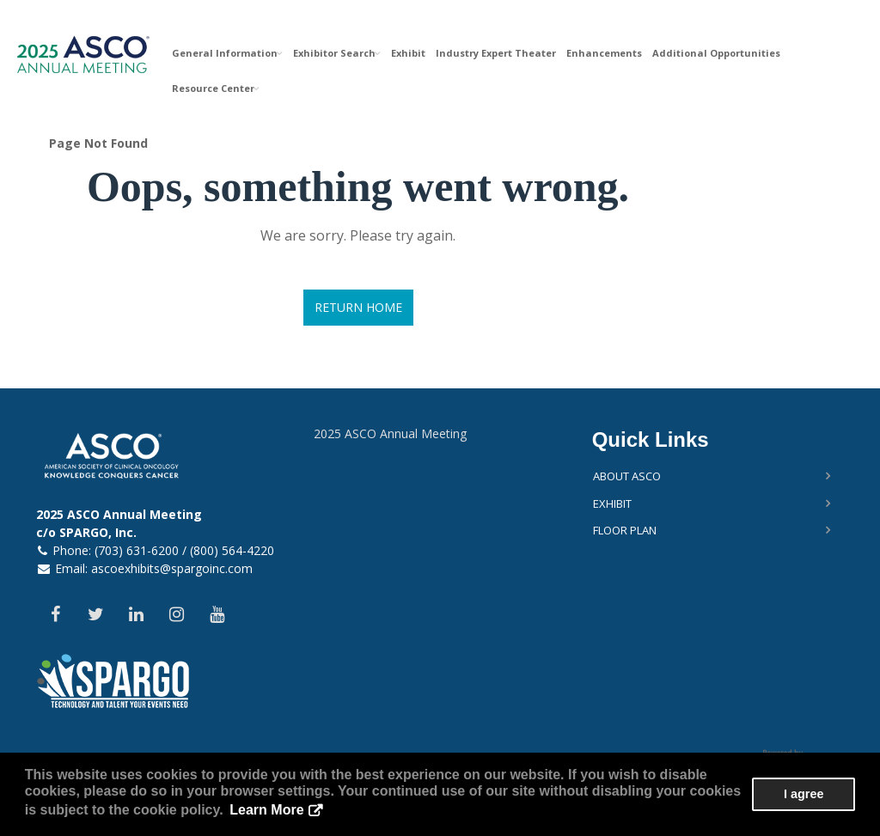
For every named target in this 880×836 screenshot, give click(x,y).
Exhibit (408, 52)
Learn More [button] (266, 809)
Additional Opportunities (716, 52)
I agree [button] (803, 794)
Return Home (358, 307)
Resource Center (216, 88)
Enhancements (604, 52)
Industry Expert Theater (496, 52)
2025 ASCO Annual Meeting (390, 433)
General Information (227, 52)
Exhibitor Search (337, 52)
